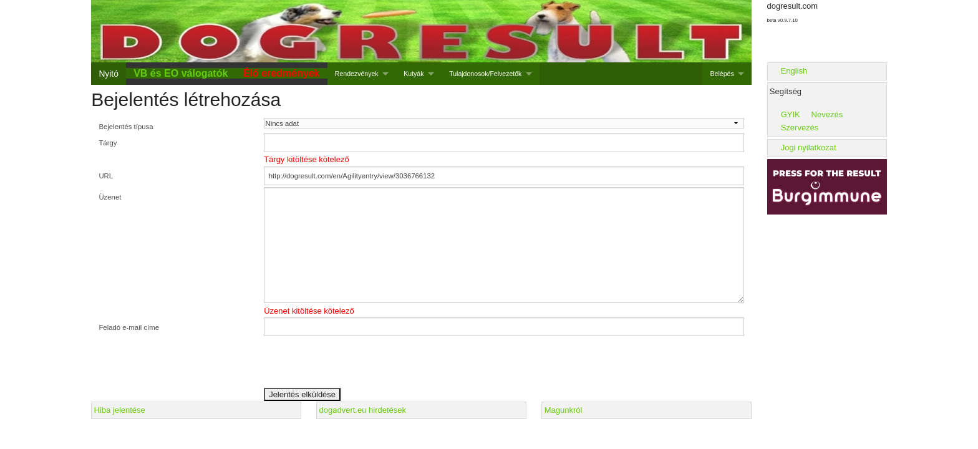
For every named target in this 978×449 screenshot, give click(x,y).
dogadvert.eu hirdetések (362, 410)
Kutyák (414, 73)
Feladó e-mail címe (129, 327)
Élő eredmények (281, 73)
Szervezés (800, 127)
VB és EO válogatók (180, 73)
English (794, 70)
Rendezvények (357, 73)
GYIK (790, 114)
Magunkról (564, 410)
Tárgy (108, 143)
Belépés (722, 73)
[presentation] (358, 363)
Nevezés (827, 114)
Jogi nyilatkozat (808, 147)
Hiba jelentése (119, 410)
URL (106, 176)
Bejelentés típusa (126, 126)
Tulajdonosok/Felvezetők (485, 73)
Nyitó (108, 74)
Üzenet (110, 197)
